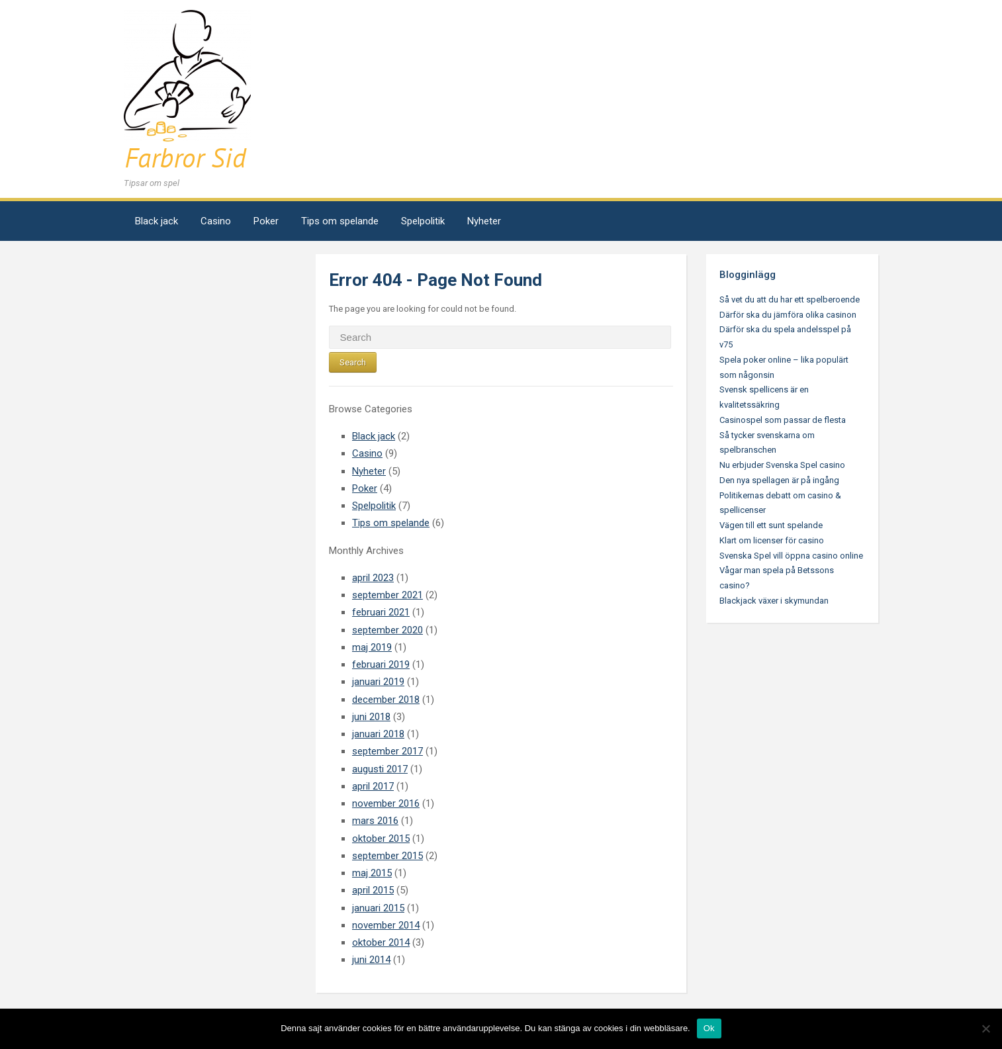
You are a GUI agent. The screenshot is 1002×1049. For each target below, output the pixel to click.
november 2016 (386, 803)
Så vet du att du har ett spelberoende (789, 299)
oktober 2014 (381, 942)
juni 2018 (371, 717)
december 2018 (386, 700)
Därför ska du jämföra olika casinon (787, 315)
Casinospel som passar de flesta (782, 420)
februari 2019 (381, 664)
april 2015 (373, 890)
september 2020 (387, 630)
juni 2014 (371, 960)
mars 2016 (375, 821)
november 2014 (386, 925)
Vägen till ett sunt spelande (771, 525)
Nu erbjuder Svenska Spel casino (782, 465)
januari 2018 (378, 734)
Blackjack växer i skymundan (774, 601)
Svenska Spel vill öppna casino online (791, 556)
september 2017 (387, 751)
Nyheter (484, 221)
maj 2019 (372, 647)
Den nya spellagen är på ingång (779, 480)
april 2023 (373, 578)
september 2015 (387, 856)
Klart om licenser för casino (771, 540)
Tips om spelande (340, 221)
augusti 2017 (380, 769)
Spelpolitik (423, 221)
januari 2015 (378, 908)
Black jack (156, 221)
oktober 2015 (381, 838)
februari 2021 (381, 612)
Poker (266, 221)
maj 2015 (372, 873)
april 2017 (373, 786)
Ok (709, 1028)
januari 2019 (378, 682)
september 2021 (387, 595)
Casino (216, 221)
